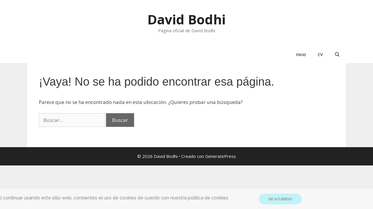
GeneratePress (220, 156)
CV (320, 54)
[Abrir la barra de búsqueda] (337, 54)
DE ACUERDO (280, 199)
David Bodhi (186, 19)
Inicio (301, 54)
